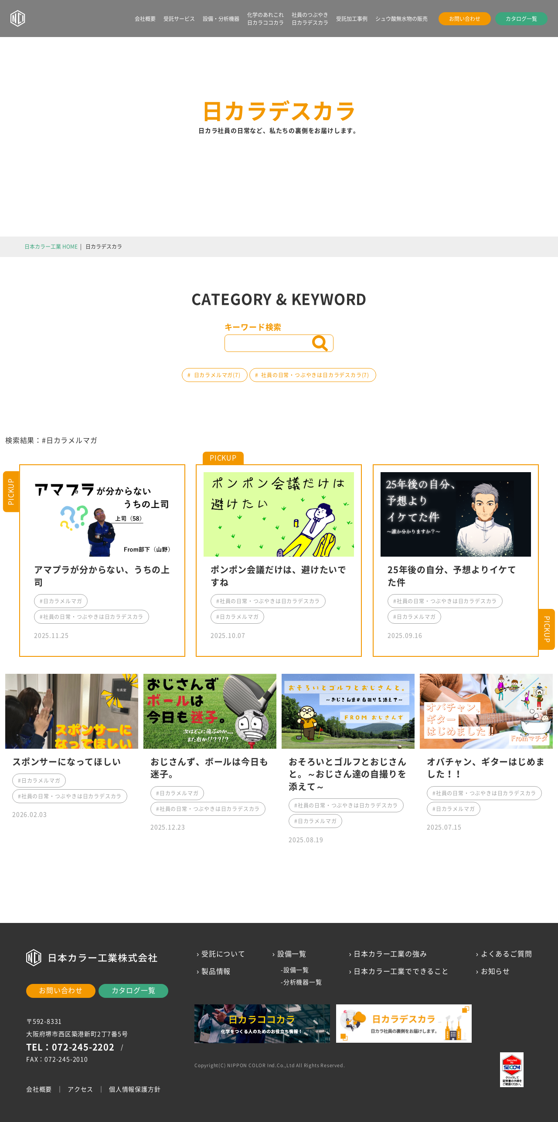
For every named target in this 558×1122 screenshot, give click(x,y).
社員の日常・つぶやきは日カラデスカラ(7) (315, 375)
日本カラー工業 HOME (51, 246)
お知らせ (495, 971)
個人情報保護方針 (134, 1089)
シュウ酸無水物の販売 (401, 18)
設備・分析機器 (221, 18)
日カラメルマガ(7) (217, 375)
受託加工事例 (351, 18)
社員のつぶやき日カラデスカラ (310, 18)
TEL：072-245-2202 (70, 1047)
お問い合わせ (464, 18)
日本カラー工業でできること (401, 971)
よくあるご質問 (506, 953)
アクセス (80, 1089)
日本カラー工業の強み (390, 953)
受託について (223, 953)
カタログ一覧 (521, 18)
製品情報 (216, 971)
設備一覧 (296, 970)
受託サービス (179, 18)
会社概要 (145, 18)
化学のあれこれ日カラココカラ (265, 18)
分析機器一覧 (302, 982)
